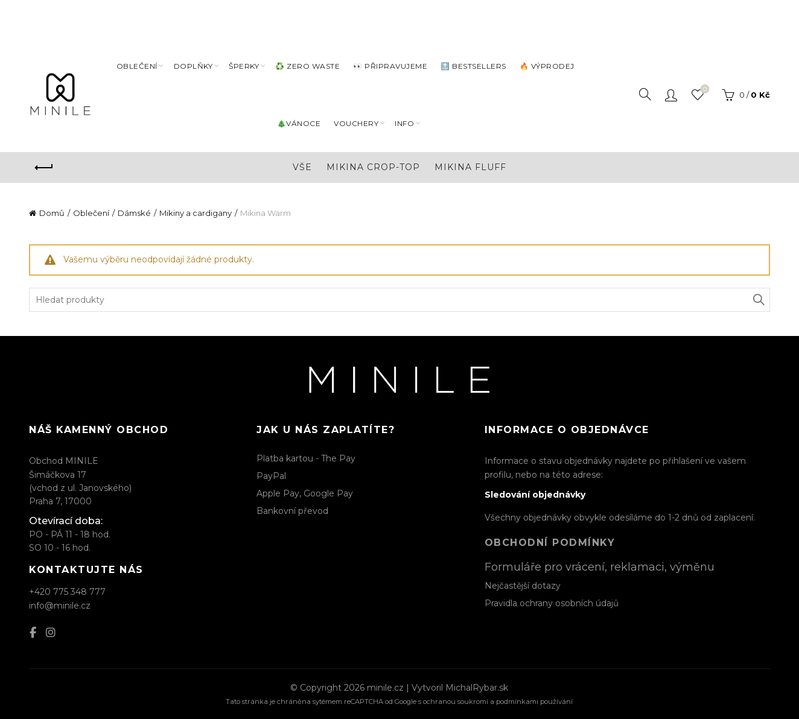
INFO (404, 122)
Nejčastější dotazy (523, 584)
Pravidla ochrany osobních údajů (552, 602)
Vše (302, 165)
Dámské (134, 212)
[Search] (645, 93)
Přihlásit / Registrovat (671, 93)
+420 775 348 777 (67, 591)
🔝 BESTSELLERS (473, 64)
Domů (52, 212)
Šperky (244, 64)
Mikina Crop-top (373, 165)
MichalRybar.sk (476, 687)
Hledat (758, 299)
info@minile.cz (60, 604)
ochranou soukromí (455, 701)
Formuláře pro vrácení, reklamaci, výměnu (600, 565)
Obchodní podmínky (550, 542)
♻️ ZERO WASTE (307, 64)
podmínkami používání (534, 701)
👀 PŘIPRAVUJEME (390, 64)
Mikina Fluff (470, 165)
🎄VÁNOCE (299, 122)
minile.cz (385, 687)
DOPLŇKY (193, 64)
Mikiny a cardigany (195, 212)
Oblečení (137, 64)
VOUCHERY (356, 122)
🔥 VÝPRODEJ (547, 64)
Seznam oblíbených (703, 88)
